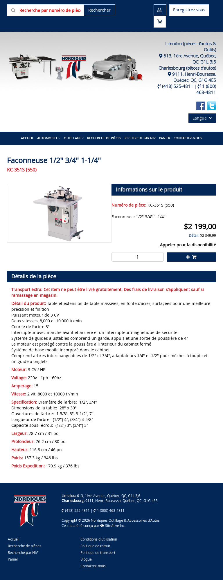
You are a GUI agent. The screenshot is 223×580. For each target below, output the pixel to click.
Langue (202, 118)
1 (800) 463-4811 (206, 89)
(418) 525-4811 (177, 86)
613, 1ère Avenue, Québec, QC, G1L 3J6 (108, 495)
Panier (13, 559)
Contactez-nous (188, 138)
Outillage (72, 138)
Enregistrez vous (189, 9)
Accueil (27, 138)
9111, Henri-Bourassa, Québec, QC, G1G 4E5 (194, 77)
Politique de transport (97, 552)
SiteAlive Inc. (112, 525)
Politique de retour (95, 545)
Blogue (86, 559)
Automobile (47, 138)
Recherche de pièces (104, 138)
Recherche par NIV (140, 138)
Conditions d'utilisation (98, 539)
